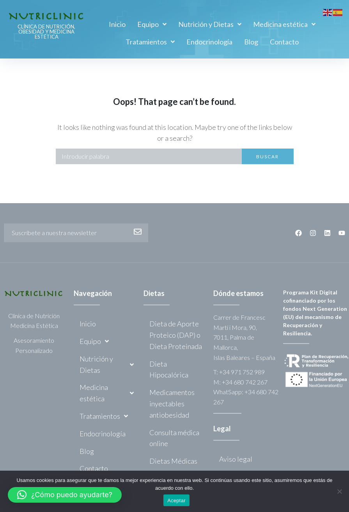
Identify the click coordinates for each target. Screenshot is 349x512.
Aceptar (176, 500)
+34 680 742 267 (245, 382)
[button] (65, 495)
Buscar (267, 156)
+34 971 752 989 (242, 372)
